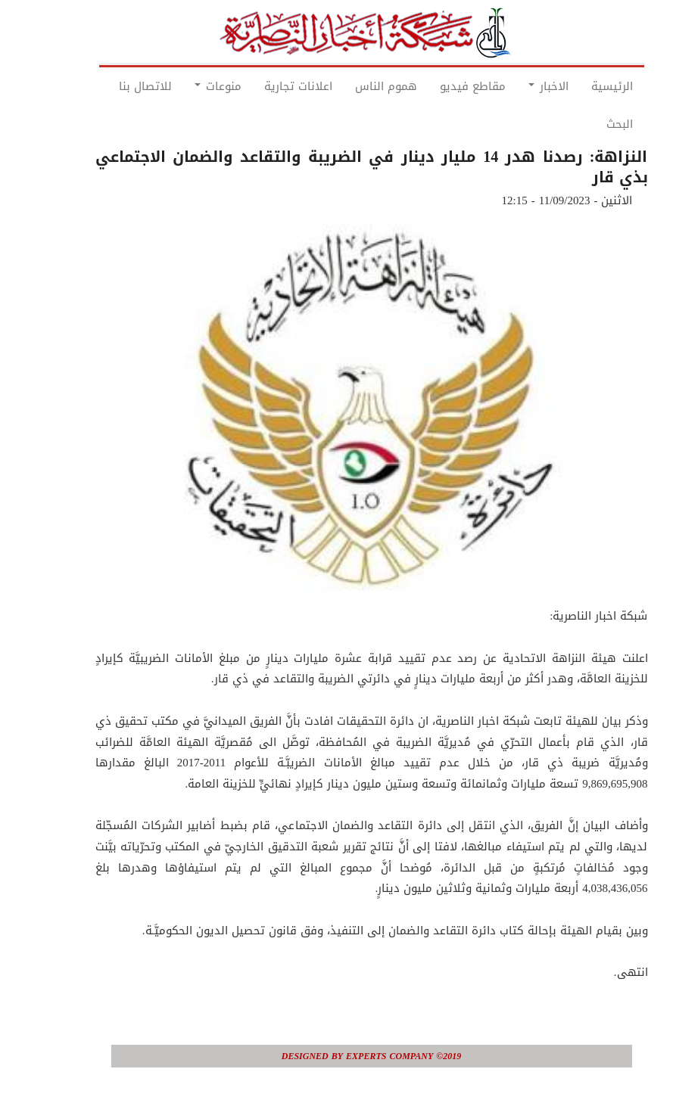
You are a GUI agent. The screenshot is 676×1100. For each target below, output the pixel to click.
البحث (586, 124)
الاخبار (515, 86)
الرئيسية (579, 86)
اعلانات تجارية (265, 86)
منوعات (184, 86)
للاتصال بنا (112, 86)
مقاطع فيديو (439, 86)
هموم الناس (353, 86)
